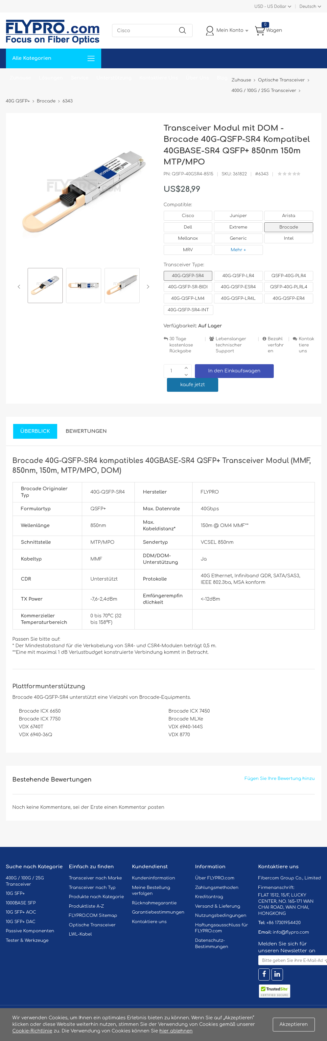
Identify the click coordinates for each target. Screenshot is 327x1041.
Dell (188, 227)
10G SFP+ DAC (20, 921)
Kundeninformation (153, 878)
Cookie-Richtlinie (32, 1031)
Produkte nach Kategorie (96, 897)
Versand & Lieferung (217, 906)
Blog (222, 78)
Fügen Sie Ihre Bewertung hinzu (280, 778)
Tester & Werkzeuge (27, 940)
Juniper (238, 215)
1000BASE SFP (21, 903)
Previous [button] (20, 286)
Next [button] (146, 286)
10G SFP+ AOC (21, 912)
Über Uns (197, 78)
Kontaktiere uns (306, 345)
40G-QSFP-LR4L (238, 298)
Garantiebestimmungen (158, 912)
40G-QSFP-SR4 (188, 276)
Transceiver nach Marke (95, 878)
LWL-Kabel (80, 934)
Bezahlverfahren (276, 345)
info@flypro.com (291, 932)
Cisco (188, 215)
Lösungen (51, 78)
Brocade (288, 227)
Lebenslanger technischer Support (231, 345)
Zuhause (20, 78)
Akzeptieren (294, 1024)
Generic (238, 238)
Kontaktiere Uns (158, 78)
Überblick (35, 431)
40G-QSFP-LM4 (188, 298)
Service (79, 78)
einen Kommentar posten (134, 807)
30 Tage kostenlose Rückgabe (181, 345)
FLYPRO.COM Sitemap (93, 915)
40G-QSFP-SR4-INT (188, 310)
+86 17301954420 (283, 922)
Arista (288, 215)
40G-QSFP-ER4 (289, 298)
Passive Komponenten (30, 931)
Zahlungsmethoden (217, 887)
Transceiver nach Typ (92, 887)
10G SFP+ (15, 893)
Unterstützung (113, 78)
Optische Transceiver (92, 925)
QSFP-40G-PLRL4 (289, 287)
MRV (188, 250)
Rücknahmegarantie (154, 903)
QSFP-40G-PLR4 (288, 276)
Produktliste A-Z (86, 906)
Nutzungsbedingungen (220, 915)
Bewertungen (86, 431)
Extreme (238, 227)
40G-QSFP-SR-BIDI (188, 287)
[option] (45, 286)
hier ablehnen (176, 1031)
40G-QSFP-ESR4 (238, 287)
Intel (288, 238)
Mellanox (188, 238)
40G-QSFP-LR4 (238, 276)
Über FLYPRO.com (215, 878)
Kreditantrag (209, 897)
